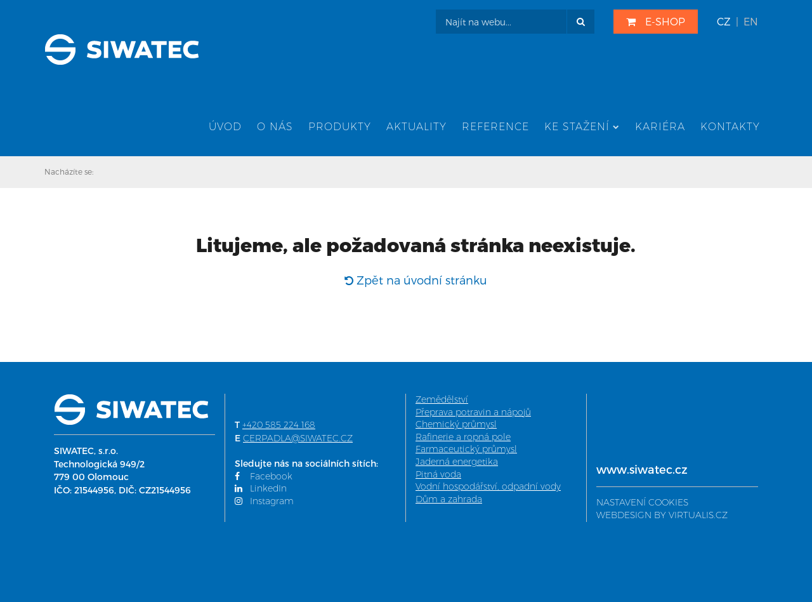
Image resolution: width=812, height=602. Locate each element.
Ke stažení (582, 127)
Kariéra (660, 127)
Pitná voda (438, 474)
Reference (495, 127)
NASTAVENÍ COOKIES (642, 502)
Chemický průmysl (456, 424)
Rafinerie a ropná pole (463, 437)
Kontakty (730, 127)
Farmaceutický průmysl (466, 449)
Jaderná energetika (457, 461)
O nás (275, 127)
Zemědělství (442, 399)
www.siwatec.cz (642, 469)
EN (750, 21)
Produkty (339, 127)
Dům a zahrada (449, 499)
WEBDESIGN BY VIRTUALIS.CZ (662, 515)
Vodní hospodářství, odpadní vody (488, 486)
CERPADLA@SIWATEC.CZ (298, 438)
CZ (724, 21)
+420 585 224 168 (278, 425)
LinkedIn (261, 488)
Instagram (264, 501)
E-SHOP (655, 21)
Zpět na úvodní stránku (415, 279)
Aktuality (416, 127)
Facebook (263, 476)
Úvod (225, 127)
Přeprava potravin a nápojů (473, 412)
